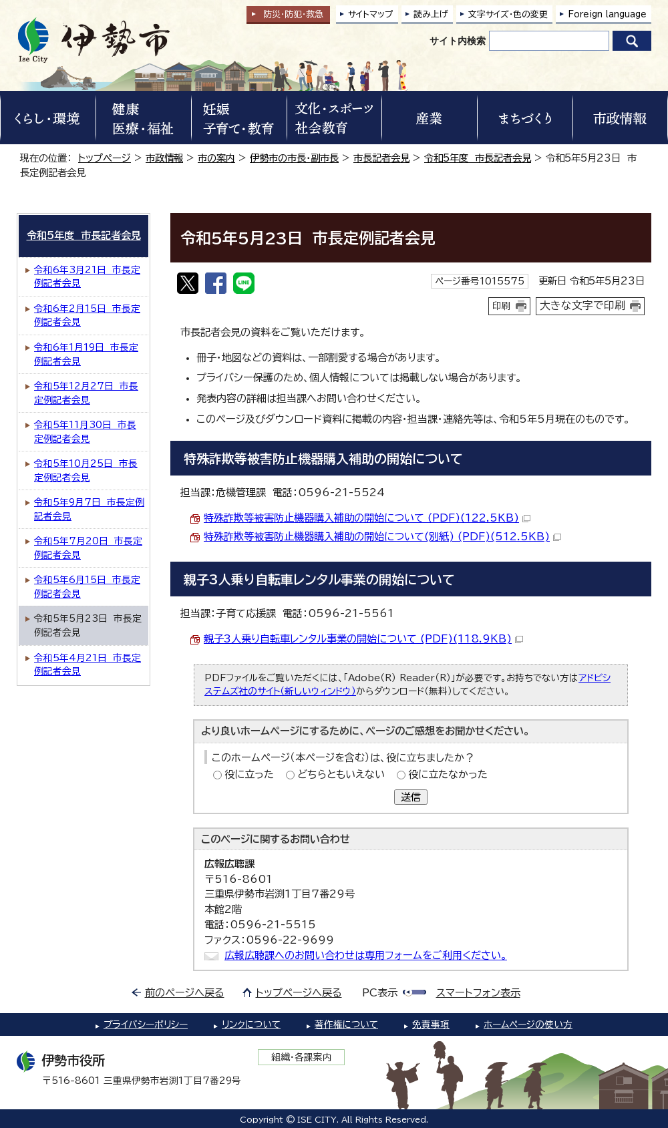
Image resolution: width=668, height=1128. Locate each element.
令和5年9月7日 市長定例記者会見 (89, 509)
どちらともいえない (341, 774)
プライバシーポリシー (146, 1024)
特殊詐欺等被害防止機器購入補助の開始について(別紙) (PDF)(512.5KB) (382, 537)
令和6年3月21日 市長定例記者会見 (87, 277)
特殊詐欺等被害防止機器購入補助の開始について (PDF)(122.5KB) (367, 518)
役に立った (249, 774)
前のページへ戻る (184, 993)
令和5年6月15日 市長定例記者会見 (87, 586)
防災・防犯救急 (293, 14)
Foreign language (607, 14)
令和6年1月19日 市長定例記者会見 (86, 354)
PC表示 (379, 993)
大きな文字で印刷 (582, 305)
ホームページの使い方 (528, 1024)
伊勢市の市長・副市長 (294, 158)
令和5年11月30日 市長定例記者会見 (85, 431)
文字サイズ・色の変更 (508, 14)
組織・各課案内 (301, 1057)
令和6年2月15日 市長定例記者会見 (87, 315)
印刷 (501, 306)
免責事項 (431, 1024)
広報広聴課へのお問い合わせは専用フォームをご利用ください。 (365, 955)
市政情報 (164, 158)
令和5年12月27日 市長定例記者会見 (86, 393)
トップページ (104, 158)
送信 (411, 797)
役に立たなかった (448, 774)
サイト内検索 (458, 40)
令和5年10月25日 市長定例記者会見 (86, 470)
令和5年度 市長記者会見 (477, 158)
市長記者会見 (381, 158)
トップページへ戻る (299, 993)
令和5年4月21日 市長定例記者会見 (87, 665)
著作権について (346, 1024)
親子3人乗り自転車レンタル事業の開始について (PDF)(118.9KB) (363, 639)
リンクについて (251, 1024)
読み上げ (430, 14)
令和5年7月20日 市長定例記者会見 (88, 548)
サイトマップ (370, 14)
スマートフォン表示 (478, 993)
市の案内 (216, 158)
